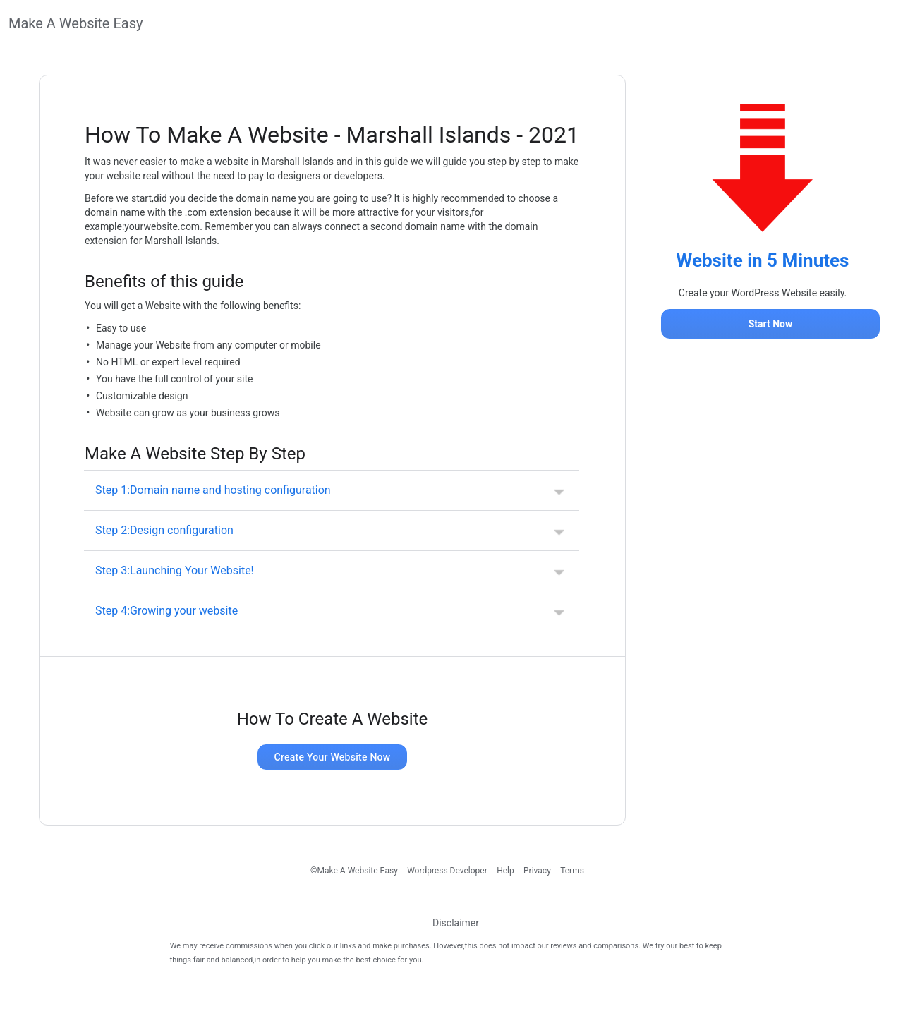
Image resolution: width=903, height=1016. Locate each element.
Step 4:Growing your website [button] (166, 610)
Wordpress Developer (447, 871)
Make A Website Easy (75, 23)
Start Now (771, 323)
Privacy (537, 871)
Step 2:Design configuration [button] (164, 530)
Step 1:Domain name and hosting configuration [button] (213, 490)
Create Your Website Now (332, 757)
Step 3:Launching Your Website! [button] (174, 570)
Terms (572, 871)
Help (505, 871)
